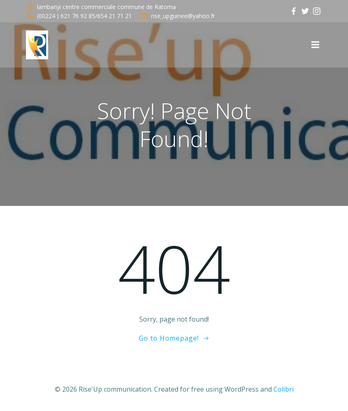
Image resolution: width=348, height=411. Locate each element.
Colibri (283, 389)
